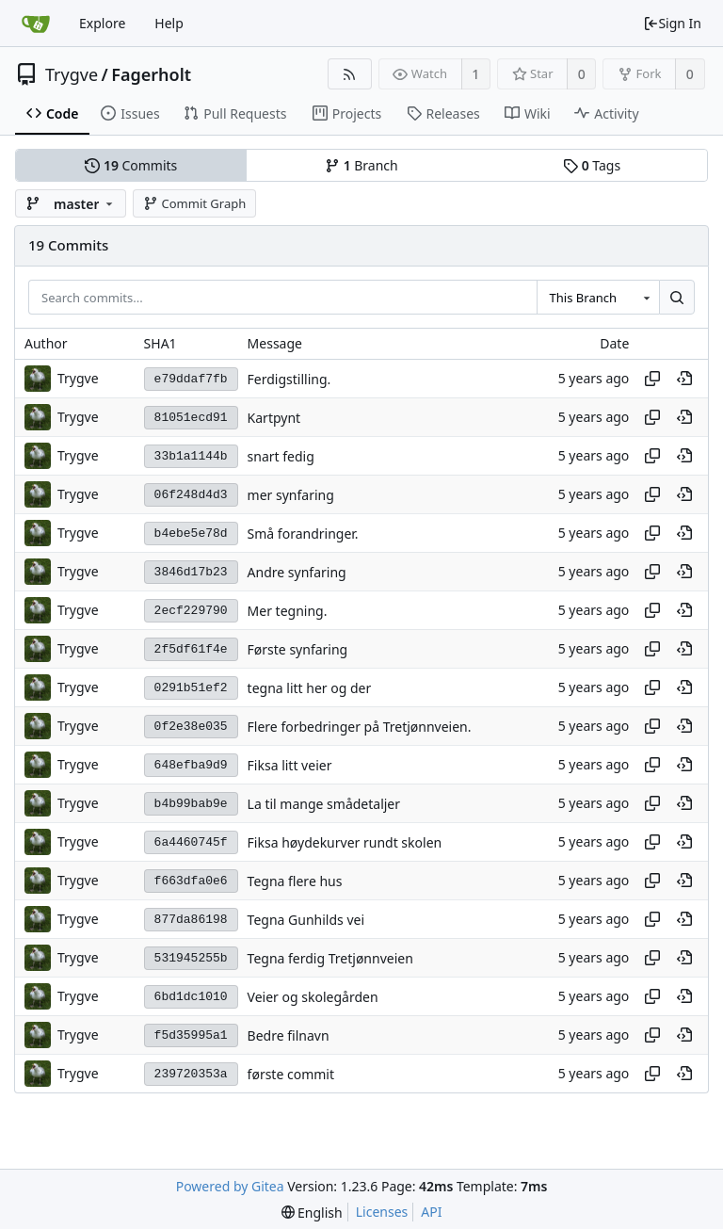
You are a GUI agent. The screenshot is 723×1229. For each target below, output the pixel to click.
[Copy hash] (652, 378)
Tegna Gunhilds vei (306, 920)
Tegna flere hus (295, 881)
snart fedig (281, 456)
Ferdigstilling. (289, 379)
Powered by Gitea (230, 1186)
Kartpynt (274, 418)
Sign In (672, 23)
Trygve (71, 74)
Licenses (382, 1212)
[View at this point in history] (684, 378)
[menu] (312, 1212)
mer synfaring (291, 495)
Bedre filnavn (288, 1035)
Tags (591, 165)
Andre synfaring (297, 572)
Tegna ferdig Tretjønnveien (330, 958)
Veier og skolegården (313, 997)
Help (169, 23)
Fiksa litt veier (290, 765)
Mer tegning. (288, 611)
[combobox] (598, 297)
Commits (131, 165)
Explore (102, 23)
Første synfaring (298, 649)
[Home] (35, 23)
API (431, 1212)
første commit (291, 1074)
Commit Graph (194, 203)
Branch (361, 165)
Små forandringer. (303, 533)
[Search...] (677, 297)
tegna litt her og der (310, 688)
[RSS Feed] (350, 73)
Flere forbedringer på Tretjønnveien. (360, 727)
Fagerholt (151, 74)
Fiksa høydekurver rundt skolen (345, 842)
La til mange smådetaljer (324, 804)
